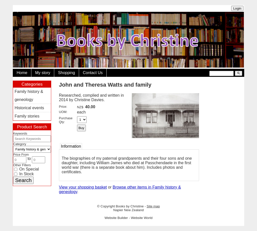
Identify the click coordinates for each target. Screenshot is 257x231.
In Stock (24, 174)
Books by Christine (130, 206)
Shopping (66, 73)
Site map (153, 206)
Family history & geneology (29, 95)
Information (71, 146)
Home (22, 73)
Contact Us (93, 73)
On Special (26, 169)
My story (42, 73)
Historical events (29, 108)
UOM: (63, 112)
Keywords (20, 133)
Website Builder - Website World (128, 218)
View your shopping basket (83, 187)
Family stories (27, 116)
